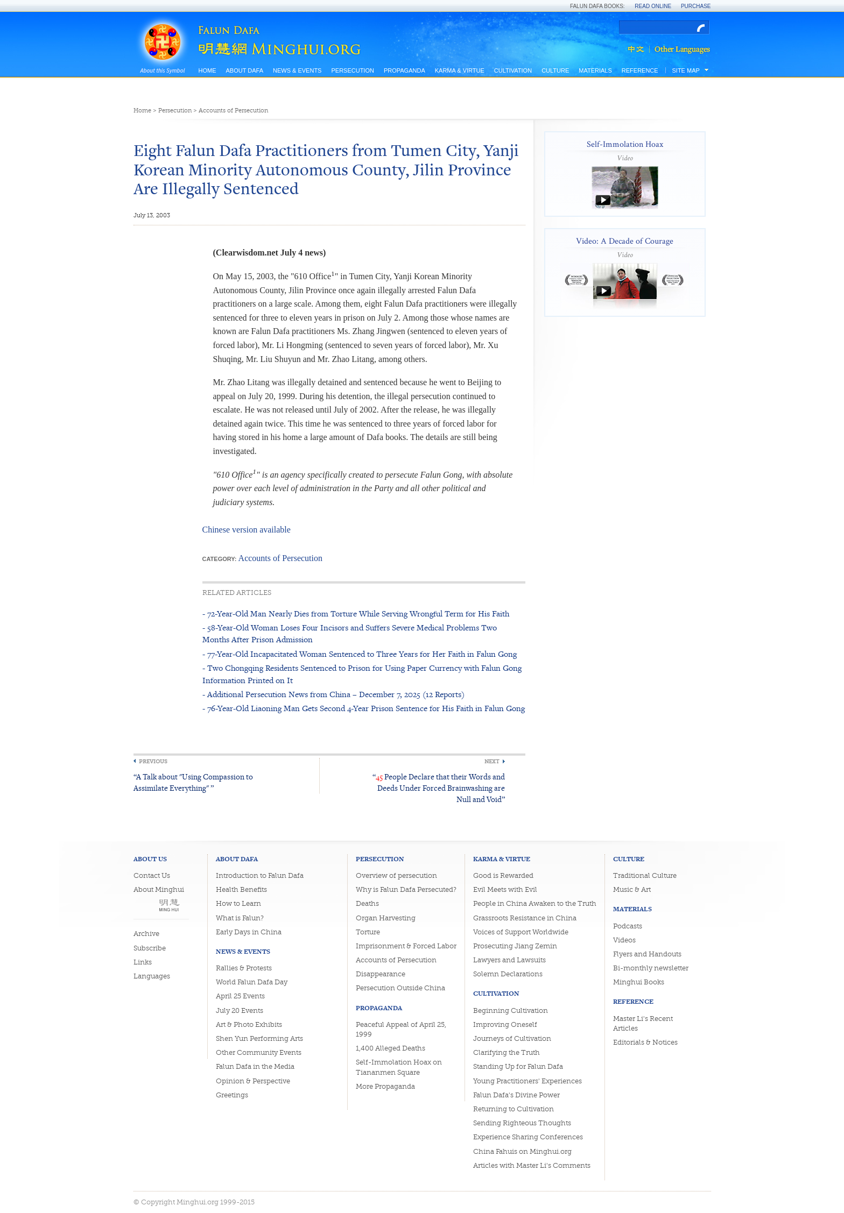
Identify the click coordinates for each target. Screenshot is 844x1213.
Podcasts (627, 926)
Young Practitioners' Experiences (527, 1081)
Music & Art (632, 889)
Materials (595, 70)
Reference (640, 70)
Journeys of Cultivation (512, 1038)
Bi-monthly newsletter (650, 968)
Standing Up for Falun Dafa (518, 1066)
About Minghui (158, 889)
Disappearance (380, 974)
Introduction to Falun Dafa (260, 875)
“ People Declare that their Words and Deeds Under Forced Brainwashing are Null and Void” (438, 787)
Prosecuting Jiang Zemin (515, 946)
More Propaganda (385, 1086)
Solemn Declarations (508, 974)
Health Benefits (241, 889)
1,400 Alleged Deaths (390, 1048)
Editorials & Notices (645, 1042)
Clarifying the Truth (506, 1052)
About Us (150, 858)
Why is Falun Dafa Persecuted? (406, 889)
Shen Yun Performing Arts (259, 1038)
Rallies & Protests (244, 968)
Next (492, 761)
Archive (146, 934)
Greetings (232, 1095)
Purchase (696, 6)
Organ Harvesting (386, 918)
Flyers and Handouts (647, 954)
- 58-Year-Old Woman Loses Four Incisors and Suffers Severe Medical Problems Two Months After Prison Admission (349, 633)
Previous (153, 761)
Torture (368, 932)
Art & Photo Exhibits (249, 1024)
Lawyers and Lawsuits (509, 960)
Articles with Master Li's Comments (531, 1165)
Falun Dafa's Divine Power (516, 1095)
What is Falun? (240, 918)
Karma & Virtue (459, 70)
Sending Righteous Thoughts (522, 1123)
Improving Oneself (505, 1024)
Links (142, 962)
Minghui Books (638, 982)
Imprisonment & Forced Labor (406, 946)
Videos (624, 940)
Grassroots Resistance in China (524, 918)
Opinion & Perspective (253, 1081)
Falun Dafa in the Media (255, 1066)
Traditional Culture (645, 875)
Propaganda (404, 70)
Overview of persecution (396, 875)
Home (207, 70)
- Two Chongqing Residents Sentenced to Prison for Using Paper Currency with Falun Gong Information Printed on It (362, 673)
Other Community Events (258, 1052)
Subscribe (149, 948)
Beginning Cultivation (510, 1010)
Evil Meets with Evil (505, 889)
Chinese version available (246, 529)
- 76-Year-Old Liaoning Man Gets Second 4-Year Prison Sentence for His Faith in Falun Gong (363, 708)
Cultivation (513, 70)
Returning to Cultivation (513, 1109)
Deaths (367, 903)
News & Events (297, 70)
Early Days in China (249, 932)
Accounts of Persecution (233, 110)
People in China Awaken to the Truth (534, 903)
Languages (151, 976)
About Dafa (244, 70)
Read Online (653, 6)
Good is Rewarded (503, 875)
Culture (555, 70)
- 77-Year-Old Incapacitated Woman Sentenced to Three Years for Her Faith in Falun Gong (359, 653)
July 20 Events (239, 1010)
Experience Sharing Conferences (528, 1137)
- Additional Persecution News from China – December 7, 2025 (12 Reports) (333, 694)
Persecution (352, 70)
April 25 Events (240, 996)
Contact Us (151, 875)
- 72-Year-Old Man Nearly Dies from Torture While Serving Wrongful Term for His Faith (355, 613)
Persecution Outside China (400, 988)
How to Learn (238, 903)
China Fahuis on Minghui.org (522, 1151)
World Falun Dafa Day (251, 982)
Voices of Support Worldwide (520, 932)
